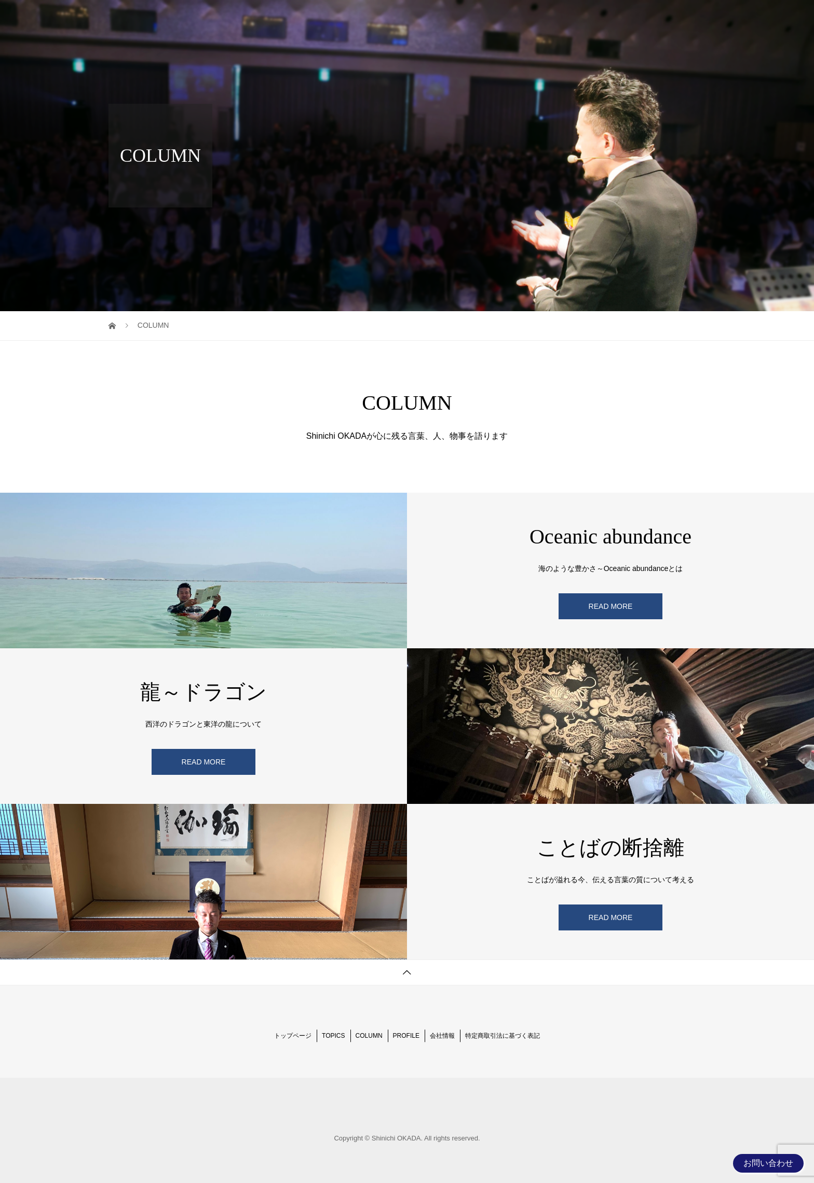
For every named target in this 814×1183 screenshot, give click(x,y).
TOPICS (525, 17)
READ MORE (611, 606)
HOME (483, 17)
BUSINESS (677, 17)
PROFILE (624, 17)
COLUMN (573, 17)
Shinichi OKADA (157, 18)
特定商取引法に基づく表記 (502, 1035)
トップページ (292, 1035)
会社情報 (442, 1035)
